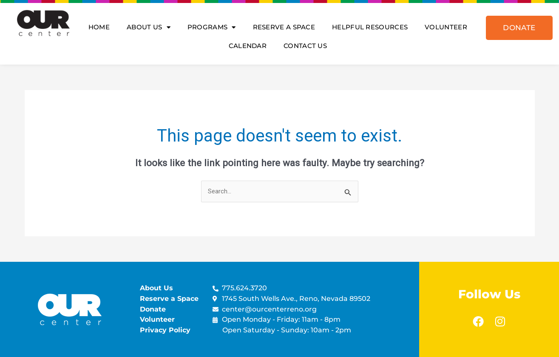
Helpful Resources (370, 27)
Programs (211, 27)
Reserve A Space (284, 27)
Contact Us (305, 46)
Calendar (248, 46)
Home (99, 27)
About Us (148, 27)
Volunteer (446, 27)
